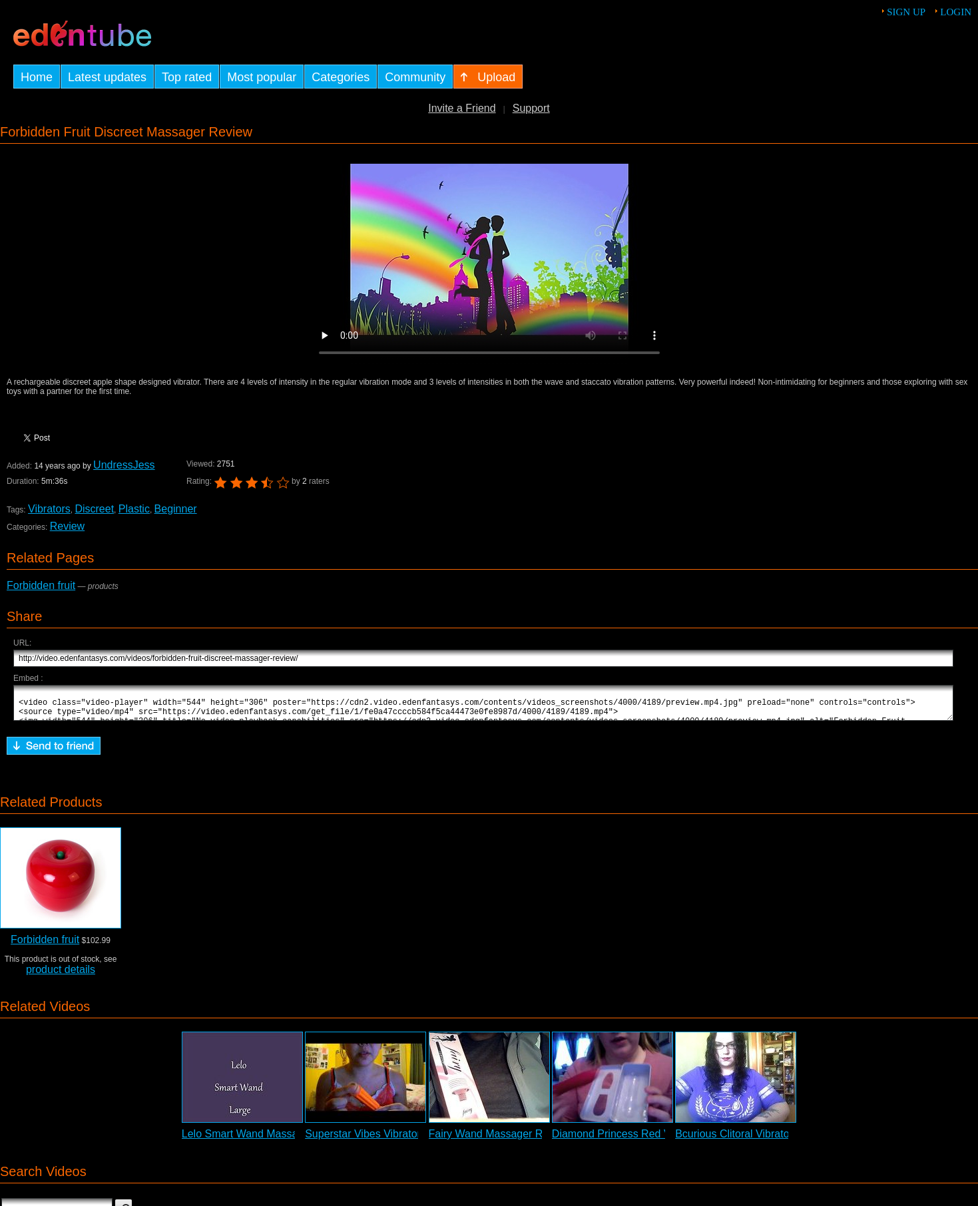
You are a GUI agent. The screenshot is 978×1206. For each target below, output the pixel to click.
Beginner (175, 508)
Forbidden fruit (41, 585)
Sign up (906, 12)
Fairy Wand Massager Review (500, 1139)
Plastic (134, 508)
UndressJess (123, 465)
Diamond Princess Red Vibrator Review (645, 1139)
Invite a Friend (461, 108)
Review (67, 526)
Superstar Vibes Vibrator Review (382, 1139)
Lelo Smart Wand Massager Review (267, 1139)
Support (531, 108)
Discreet (94, 508)
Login (955, 12)
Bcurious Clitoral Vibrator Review (753, 1139)
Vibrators (49, 508)
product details (60, 975)
